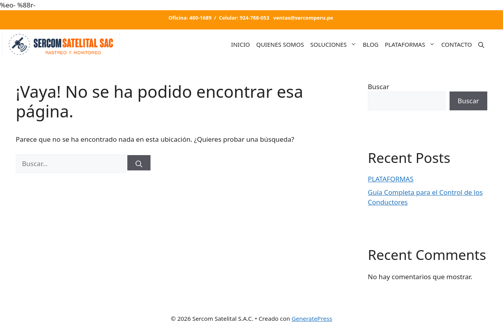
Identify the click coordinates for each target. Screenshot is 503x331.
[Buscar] (139, 162)
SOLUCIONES (335, 44)
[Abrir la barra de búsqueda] (481, 44)
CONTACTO (456, 44)
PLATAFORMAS (411, 44)
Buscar (378, 86)
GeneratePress (312, 318)
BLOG (370, 44)
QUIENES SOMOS (280, 44)
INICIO (240, 44)
